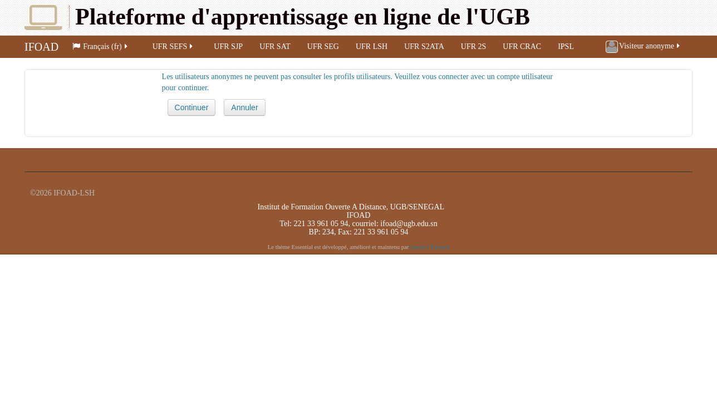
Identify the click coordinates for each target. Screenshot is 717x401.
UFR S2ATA (424, 46)
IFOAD (41, 47)
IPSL (566, 46)
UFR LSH (371, 46)
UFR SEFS (174, 46)
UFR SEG (323, 46)
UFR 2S (474, 46)
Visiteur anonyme (643, 47)
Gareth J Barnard (429, 247)
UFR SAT (275, 46)
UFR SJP (228, 46)
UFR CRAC (522, 46)
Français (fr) (100, 46)
